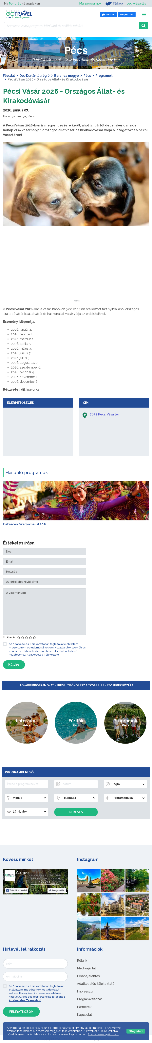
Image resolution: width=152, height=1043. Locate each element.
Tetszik (16, 890)
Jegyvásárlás (136, 3)
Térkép (114, 4)
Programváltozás (90, 999)
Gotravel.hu (25, 873)
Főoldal (9, 76)
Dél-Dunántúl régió (34, 76)
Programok (104, 76)
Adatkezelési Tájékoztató (43, 654)
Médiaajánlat (86, 968)
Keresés (76, 812)
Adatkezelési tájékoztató (95, 984)
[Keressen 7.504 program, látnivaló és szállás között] (71, 25)
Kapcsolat (84, 1015)
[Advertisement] (76, 275)
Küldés (14, 664)
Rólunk (82, 961)
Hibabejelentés (88, 976)
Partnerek (84, 1007)
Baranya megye (66, 76)
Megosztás (56, 890)
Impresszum (86, 991)
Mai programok (90, 3)
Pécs (87, 76)
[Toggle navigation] (144, 14)
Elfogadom (135, 1031)
